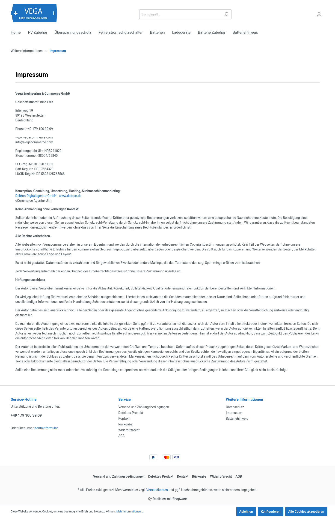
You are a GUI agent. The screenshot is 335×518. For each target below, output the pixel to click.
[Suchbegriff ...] (180, 14)
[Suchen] (226, 14)
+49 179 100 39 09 (26, 415)
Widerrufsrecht (128, 430)
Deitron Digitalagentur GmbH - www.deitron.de (48, 196)
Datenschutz (235, 407)
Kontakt (123, 418)
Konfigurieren (270, 511)
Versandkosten (157, 490)
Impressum (234, 413)
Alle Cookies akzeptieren (306, 511)
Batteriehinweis (237, 418)
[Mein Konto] (319, 14)
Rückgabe (125, 424)
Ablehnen (246, 511)
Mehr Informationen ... (130, 511)
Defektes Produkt (130, 413)
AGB (121, 436)
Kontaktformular (46, 428)
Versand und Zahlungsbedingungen (143, 407)
